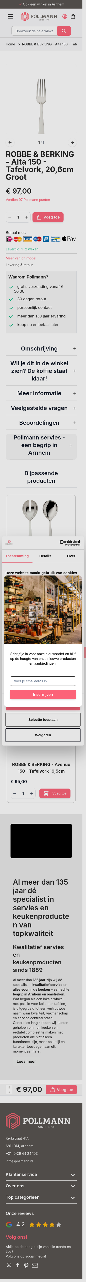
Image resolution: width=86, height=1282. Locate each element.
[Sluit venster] (72, 585)
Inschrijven (43, 694)
